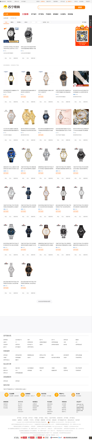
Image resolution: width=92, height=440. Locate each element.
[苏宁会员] (63, 1)
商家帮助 (64, 407)
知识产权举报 (52, 417)
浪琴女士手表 (43, 355)
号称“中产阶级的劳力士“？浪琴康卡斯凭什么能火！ (15, 389)
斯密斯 (65, 368)
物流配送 (35, 401)
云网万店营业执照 (58, 428)
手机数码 (48, 14)
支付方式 (20, 401)
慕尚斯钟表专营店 (77, 96)
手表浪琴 (5, 344)
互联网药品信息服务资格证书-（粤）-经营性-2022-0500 (68, 424)
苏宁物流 (41, 417)
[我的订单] (49, 1)
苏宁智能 (66, 417)
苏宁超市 (33, 14)
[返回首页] (3, 1)
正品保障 (11, 393)
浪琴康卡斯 (30, 342)
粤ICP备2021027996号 (70, 422)
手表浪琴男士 (79, 357)
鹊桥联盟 (43, 420)
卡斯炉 (53, 368)
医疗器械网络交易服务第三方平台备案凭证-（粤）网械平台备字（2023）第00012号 (27, 428)
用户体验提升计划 (62, 420)
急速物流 (27, 393)
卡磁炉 (5, 357)
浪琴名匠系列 (18, 355)
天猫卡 (65, 357)
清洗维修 (70, 14)
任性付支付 (20, 411)
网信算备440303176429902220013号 (65, 430)
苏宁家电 (41, 14)
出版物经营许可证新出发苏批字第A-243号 (44, 424)
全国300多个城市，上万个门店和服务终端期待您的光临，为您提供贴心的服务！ (80, 408)
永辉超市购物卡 (43, 342)
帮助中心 (61, 393)
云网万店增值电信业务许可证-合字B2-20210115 (22, 424)
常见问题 (5, 407)
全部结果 (5, 18)
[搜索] (57, 7)
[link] (6, 22)
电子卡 (41, 339)
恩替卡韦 (5, 370)
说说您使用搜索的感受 (44, 301)
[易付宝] (76, 1)
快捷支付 (20, 407)
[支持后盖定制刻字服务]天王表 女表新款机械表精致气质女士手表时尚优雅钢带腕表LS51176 (63, 130)
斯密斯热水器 (31, 355)
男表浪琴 (42, 368)
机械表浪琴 (54, 370)
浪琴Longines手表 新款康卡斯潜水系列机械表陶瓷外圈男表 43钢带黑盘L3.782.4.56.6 (28, 48)
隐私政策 (54, 420)
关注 (10, 58)
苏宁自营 (6, 96)
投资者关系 (59, 417)
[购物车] (70, 1)
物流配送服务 (36, 406)
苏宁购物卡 (42, 357)
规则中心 (64, 411)
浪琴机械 (30, 370)
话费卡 (41, 344)
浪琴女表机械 (79, 355)
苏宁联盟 (37, 420)
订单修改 (49, 409)
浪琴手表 (17, 344)
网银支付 (20, 406)
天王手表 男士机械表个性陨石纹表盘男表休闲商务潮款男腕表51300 (11, 130)
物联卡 (17, 360)
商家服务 (64, 401)
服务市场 (64, 409)
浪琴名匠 (5, 355)
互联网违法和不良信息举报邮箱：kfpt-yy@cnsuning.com (49, 426)
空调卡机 (66, 370)
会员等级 (5, 406)
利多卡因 (17, 368)
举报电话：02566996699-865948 (71, 426)
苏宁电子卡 (30, 344)
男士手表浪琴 (79, 368)
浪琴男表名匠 (79, 344)
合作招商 (64, 404)
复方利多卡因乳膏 (56, 357)
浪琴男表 (5, 339)
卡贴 (41, 370)
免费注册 (5, 404)
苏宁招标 (49, 420)
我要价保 (49, 406)
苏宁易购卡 (18, 347)
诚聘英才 (20, 420)
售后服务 (49, 401)
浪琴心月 (5, 372)
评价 (4, 50)
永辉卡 (5, 342)
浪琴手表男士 (31, 347)
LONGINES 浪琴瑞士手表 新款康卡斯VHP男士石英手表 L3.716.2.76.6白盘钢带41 (11, 48)
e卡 (76, 342)
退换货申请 (49, 411)
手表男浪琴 (78, 370)
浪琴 (29, 339)
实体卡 (29, 357)
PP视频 (35, 417)
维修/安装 (49, 407)
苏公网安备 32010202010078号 (56, 422)
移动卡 (5, 368)
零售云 (46, 417)
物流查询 (35, 409)
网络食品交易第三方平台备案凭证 (21, 426)
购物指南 (5, 401)
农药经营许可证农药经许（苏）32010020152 (74, 428)
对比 (6, 58)
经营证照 (33, 426)
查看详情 (16, 58)
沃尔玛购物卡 (31, 368)
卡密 (65, 342)
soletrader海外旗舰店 (8, 53)
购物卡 (77, 339)
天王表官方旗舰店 (7, 135)
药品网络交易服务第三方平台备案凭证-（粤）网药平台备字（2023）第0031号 (37, 430)
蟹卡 (53, 355)
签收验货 (35, 407)
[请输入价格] (32, 22)
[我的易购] (56, 1)
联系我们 (14, 420)
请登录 (38, 1)
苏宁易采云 (72, 417)
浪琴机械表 (18, 357)
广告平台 (31, 420)
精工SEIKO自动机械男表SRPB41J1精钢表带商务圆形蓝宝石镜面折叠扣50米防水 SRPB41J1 (46, 130)
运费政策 (35, 404)
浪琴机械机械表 (19, 372)
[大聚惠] (25, 14)
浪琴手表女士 (6, 360)
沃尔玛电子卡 (18, 339)
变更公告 (50, 428)
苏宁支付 (20, 404)
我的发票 (49, 413)
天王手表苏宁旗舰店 (60, 135)
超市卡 (5, 347)
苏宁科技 (19, 417)
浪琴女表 (66, 339)
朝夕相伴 (78, 420)
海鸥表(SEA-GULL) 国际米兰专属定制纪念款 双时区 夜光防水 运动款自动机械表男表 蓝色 (11, 168)
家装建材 (55, 14)
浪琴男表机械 (55, 342)
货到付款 (20, 409)
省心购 (78, 393)
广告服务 (64, 406)
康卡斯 (65, 344)
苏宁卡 (53, 339)
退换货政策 (49, 404)
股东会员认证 (71, 420)
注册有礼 (43, 1)
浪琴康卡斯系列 (55, 344)
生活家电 (63, 14)
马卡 (16, 370)
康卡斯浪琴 (66, 355)
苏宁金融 (25, 417)
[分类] (11, 14)
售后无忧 (43, 393)
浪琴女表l (5, 381)
